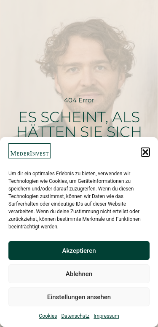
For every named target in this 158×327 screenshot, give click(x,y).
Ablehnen (79, 274)
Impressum (106, 316)
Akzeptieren (79, 251)
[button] (145, 152)
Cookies (48, 316)
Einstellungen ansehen (79, 297)
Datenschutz (75, 316)
